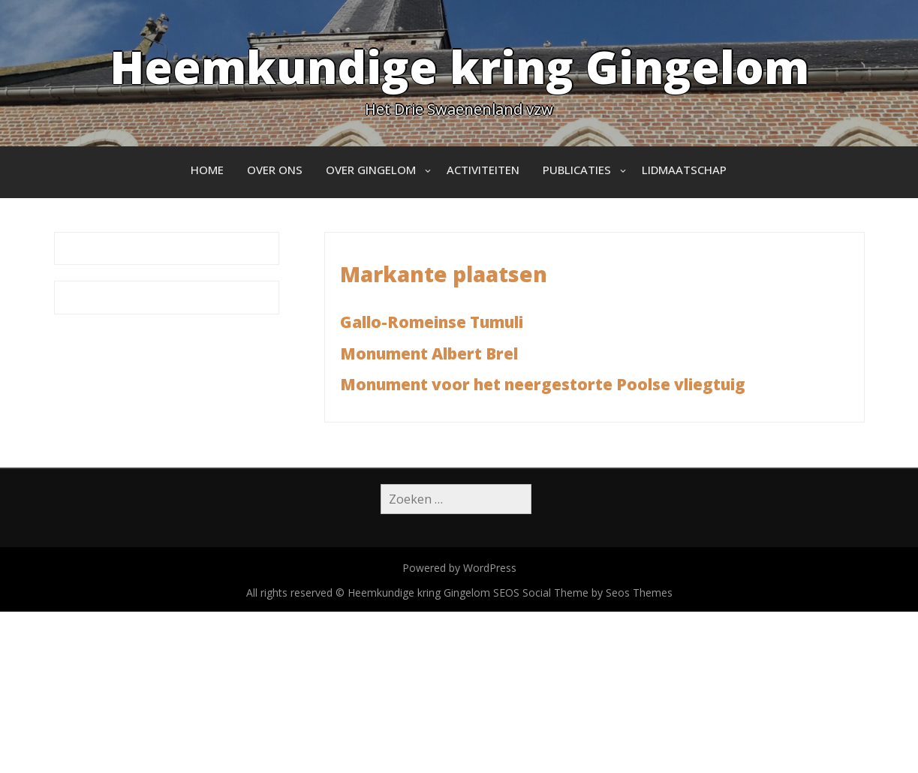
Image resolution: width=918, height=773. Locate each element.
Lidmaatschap (684, 169)
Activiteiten (483, 169)
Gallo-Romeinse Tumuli (431, 321)
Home (207, 169)
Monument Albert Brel (429, 353)
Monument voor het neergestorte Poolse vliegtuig (542, 384)
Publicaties (577, 169)
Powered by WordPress (459, 568)
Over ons (274, 169)
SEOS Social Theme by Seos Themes (583, 592)
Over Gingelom (371, 169)
